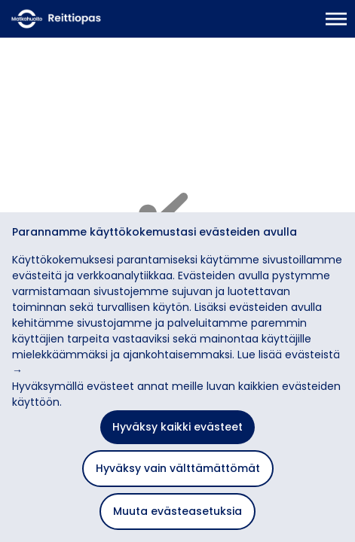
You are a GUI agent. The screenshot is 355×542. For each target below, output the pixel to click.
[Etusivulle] (87, 19)
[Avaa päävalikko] (336, 18)
